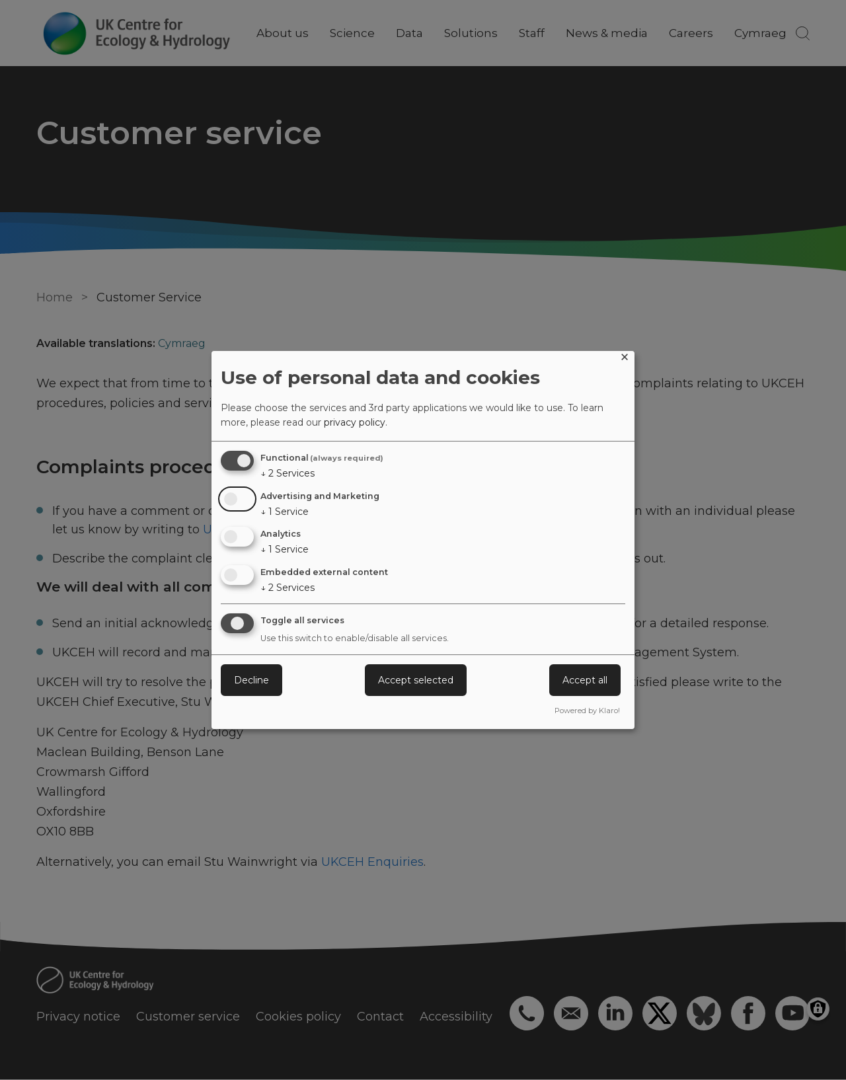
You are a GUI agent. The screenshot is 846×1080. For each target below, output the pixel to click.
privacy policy (354, 422)
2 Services (287, 473)
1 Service (284, 511)
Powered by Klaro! (587, 710)
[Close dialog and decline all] (624, 359)
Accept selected (415, 680)
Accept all (584, 680)
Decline (251, 680)
